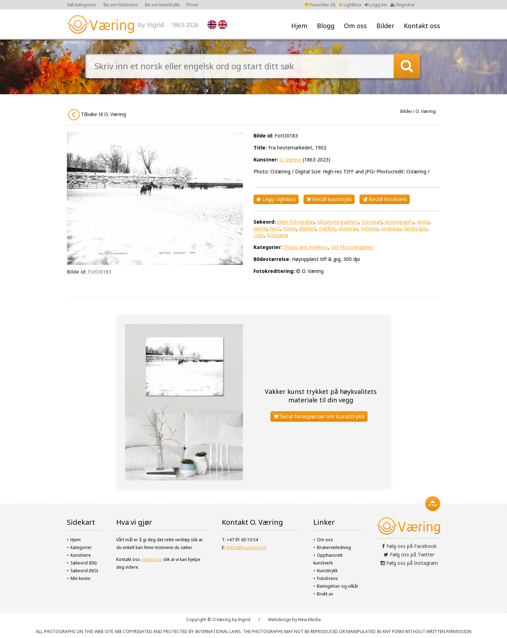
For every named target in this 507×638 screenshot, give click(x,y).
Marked (307, 228)
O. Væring (290, 159)
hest (275, 228)
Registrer (402, 5)
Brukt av (325, 594)
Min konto (80, 578)
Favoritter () (320, 5)
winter (260, 228)
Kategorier (81, 547)
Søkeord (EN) (83, 563)
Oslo (259, 235)
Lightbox (350, 5)
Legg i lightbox (276, 199)
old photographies (338, 221)
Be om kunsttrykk (162, 5)
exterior (369, 228)
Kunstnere (80, 555)
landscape (415, 228)
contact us (151, 559)
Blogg (325, 25)
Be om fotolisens (121, 5)
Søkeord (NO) (84, 571)
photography (399, 221)
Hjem (299, 25)
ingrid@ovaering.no (246, 547)
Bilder (385, 25)
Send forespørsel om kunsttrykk (319, 416)
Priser (193, 5)
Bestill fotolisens (384, 199)
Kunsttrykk (327, 571)
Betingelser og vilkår (337, 586)
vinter (423, 221)
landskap (391, 228)
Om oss (355, 25)
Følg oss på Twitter (409, 554)
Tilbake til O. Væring (97, 114)
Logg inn (376, 5)
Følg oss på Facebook (409, 546)
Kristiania (277, 235)
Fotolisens (327, 578)
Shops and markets (305, 247)
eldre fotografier (295, 221)
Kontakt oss (422, 25)
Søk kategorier (81, 5)
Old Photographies (352, 247)
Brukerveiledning (334, 547)
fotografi (372, 221)
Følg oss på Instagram (409, 563)
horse (289, 228)
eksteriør (348, 228)
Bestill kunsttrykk (329, 199)
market (327, 228)
